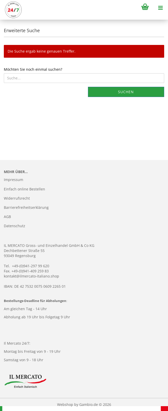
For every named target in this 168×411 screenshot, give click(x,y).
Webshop (65, 404)
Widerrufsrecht (17, 198)
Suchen (126, 91)
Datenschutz (14, 225)
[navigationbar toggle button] (160, 7)
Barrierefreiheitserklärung (26, 207)
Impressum (13, 179)
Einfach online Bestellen (24, 189)
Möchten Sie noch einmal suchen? (33, 69)
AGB (7, 216)
